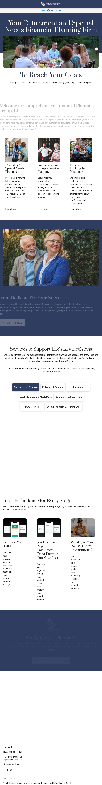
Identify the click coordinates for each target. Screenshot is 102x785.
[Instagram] (11, 770)
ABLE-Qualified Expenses (48, 468)
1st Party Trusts (51, 464)
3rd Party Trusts (70, 464)
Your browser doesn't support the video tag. (51, 52)
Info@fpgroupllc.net (11, 764)
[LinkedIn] (7, 770)
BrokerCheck (65, 783)
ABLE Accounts (23, 468)
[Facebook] (4, 770)
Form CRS (12, 778)
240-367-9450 (15, 752)
